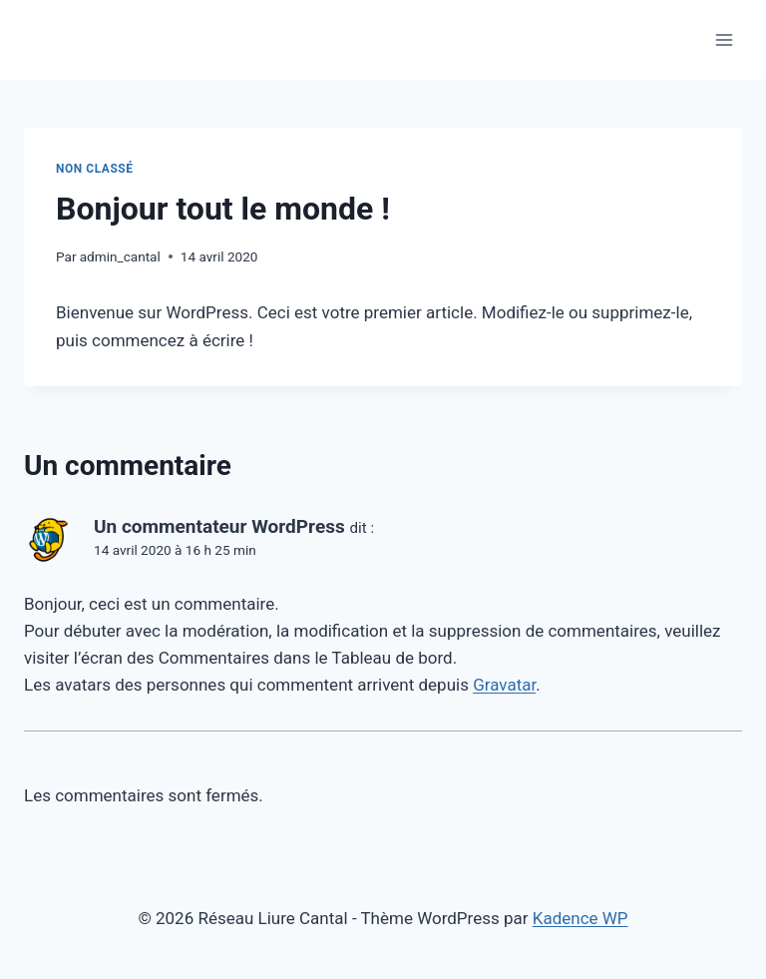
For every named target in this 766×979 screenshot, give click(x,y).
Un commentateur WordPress (219, 526)
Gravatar (504, 685)
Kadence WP (580, 918)
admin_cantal (120, 256)
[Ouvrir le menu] (723, 39)
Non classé (95, 169)
